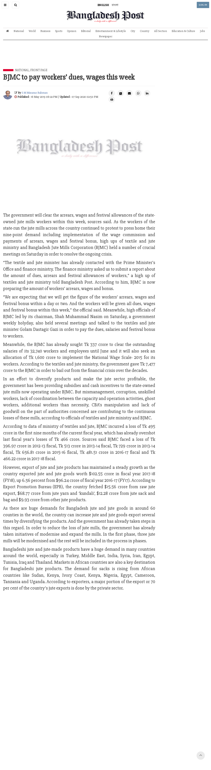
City (133, 31)
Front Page (38, 70)
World (32, 31)
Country (144, 31)
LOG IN (203, 5)
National (19, 31)
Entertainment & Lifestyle (110, 31)
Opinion (71, 31)
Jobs (202, 31)
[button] (5, 5)
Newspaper (105, 36)
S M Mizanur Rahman (35, 92)
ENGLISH (103, 5)
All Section (160, 31)
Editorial (86, 31)
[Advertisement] (105, 57)
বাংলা (115, 5)
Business (45, 31)
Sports (58, 31)
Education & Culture (183, 31)
